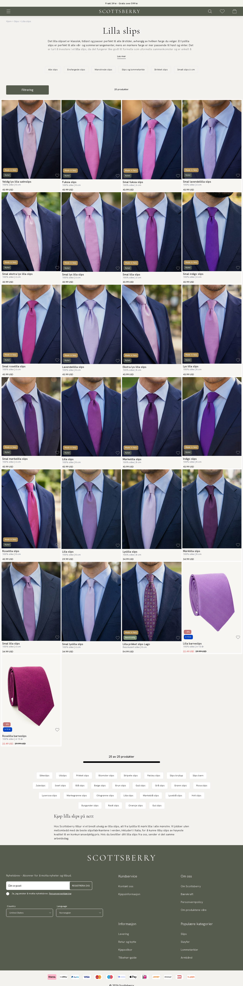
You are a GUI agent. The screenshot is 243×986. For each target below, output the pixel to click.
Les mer (121, 56)
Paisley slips (153, 775)
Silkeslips (44, 775)
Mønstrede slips (103, 69)
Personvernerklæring (60, 893)
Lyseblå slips (175, 795)
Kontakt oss (125, 886)
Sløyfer (185, 942)
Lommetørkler (189, 949)
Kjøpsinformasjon (129, 894)
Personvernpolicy (192, 902)
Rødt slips (113, 805)
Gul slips (157, 805)
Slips (16, 21)
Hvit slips (196, 795)
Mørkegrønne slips (77, 795)
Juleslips (40, 785)
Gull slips (140, 785)
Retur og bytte (127, 942)
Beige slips (100, 785)
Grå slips (160, 785)
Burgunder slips (90, 805)
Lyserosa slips (49, 795)
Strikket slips (161, 69)
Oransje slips (136, 805)
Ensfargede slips (76, 69)
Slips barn (198, 775)
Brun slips (120, 785)
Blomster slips (106, 775)
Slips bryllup (176, 775)
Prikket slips (82, 775)
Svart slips (60, 785)
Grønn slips (180, 785)
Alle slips (53, 69)
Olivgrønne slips (105, 795)
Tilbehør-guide (127, 957)
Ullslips (63, 775)
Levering (123, 934)
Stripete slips (131, 775)
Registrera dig (81, 885)
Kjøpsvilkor (125, 949)
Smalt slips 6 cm (186, 69)
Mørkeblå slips (151, 795)
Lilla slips (26, 21)
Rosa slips (201, 785)
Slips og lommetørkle (133, 69)
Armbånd (186, 957)
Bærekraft (187, 894)
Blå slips (80, 785)
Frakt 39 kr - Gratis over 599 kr (121, 3)
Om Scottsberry (191, 886)
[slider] (121, 3)
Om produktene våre (194, 910)
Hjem (9, 21)
